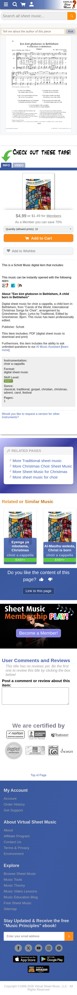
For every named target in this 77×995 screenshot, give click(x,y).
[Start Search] (71, 16)
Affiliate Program (17, 836)
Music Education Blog (21, 897)
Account (10, 798)
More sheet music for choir (35, 477)
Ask (70, 31)
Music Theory (14, 885)
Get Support (13, 810)
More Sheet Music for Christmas (40, 472)
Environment (14, 854)
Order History (14, 804)
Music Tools (13, 879)
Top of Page (38, 775)
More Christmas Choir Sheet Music (42, 466)
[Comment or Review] (35, 696)
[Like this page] (41, 580)
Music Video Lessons (20, 891)
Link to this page (39, 591)
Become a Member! (38, 633)
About (8, 830)
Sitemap (10, 909)
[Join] (68, 936)
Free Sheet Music (17, 903)
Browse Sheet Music (20, 874)
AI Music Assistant (48, 346)
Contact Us (12, 842)
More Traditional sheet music (37, 461)
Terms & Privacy (16, 848)
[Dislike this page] (50, 580)
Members (54, 216)
